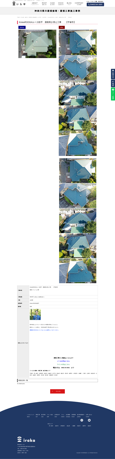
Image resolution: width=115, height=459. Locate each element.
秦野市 (84, 425)
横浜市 (78, 425)
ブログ (69, 3)
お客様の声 (61, 3)
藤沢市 (56, 425)
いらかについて (35, 3)
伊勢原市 (63, 425)
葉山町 (68, 425)
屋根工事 (44, 3)
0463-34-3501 (23, 448)
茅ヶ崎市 (51, 425)
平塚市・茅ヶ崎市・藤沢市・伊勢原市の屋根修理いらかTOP (29, 17)
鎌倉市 (89, 425)
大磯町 (73, 425)
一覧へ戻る (58, 391)
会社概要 (79, 3)
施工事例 (52, 3)
